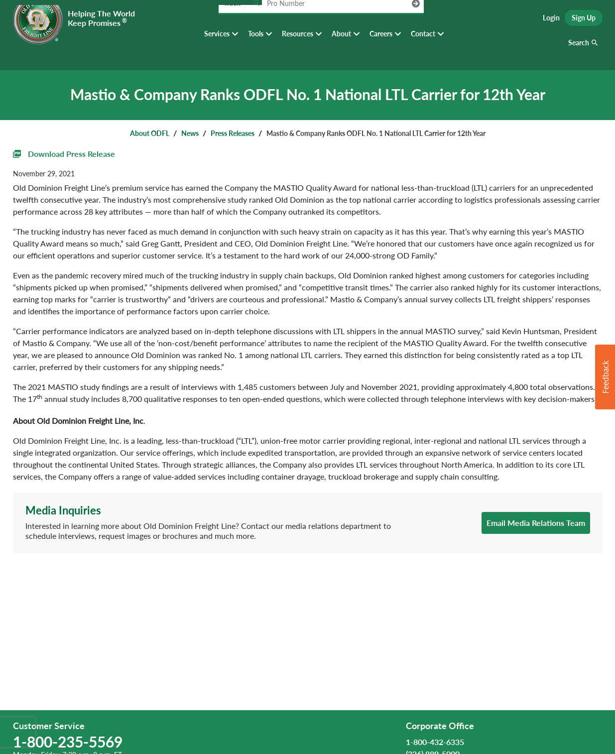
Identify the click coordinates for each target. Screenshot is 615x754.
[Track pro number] (256, 19)
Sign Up (584, 20)
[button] (605, 377)
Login (551, 20)
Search (578, 49)
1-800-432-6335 (435, 742)
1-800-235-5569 (68, 742)
